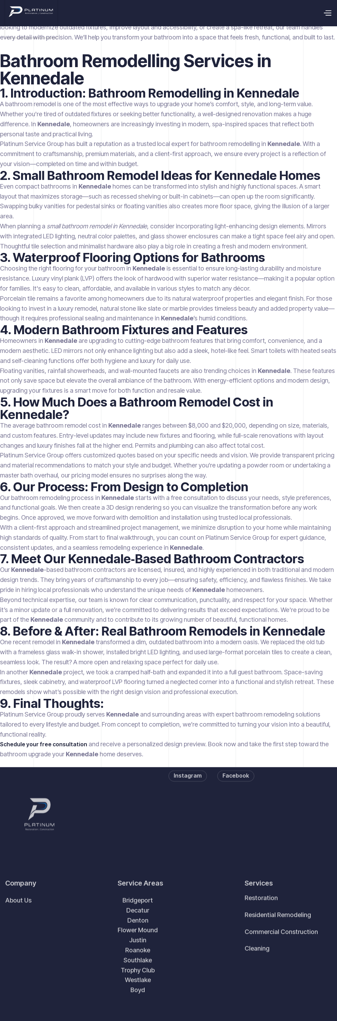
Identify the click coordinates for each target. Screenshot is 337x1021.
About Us (18, 910)
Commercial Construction (281, 942)
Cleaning (257, 959)
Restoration (261, 908)
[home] (31, 13)
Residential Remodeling (278, 925)
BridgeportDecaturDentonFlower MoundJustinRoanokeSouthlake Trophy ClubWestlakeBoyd (138, 955)
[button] (327, 13)
